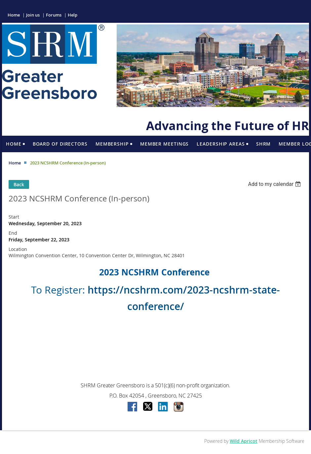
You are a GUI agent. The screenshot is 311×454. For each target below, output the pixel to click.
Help (72, 15)
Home (14, 15)
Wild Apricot (243, 441)
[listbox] (275, 184)
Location (18, 249)
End (13, 233)
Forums (53, 15)
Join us (33, 15)
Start (14, 217)
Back (19, 184)
